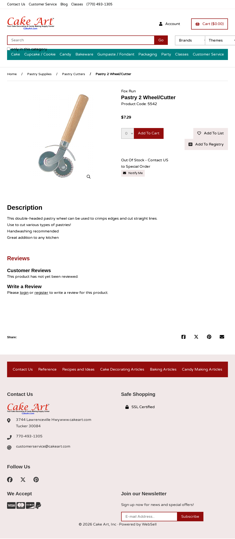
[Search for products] (80, 40)
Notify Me (133, 173)
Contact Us (16, 4)
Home (12, 74)
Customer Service (43, 4)
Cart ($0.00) (209, 23)
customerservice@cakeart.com (43, 447)
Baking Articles (163, 369)
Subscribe (190, 517)
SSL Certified (140, 407)
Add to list (210, 133)
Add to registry (206, 144)
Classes (78, 4)
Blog (65, 4)
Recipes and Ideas (78, 369)
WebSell (149, 524)
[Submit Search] (161, 40)
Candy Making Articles (202, 369)
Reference (47, 369)
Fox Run (128, 91)
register (41, 293)
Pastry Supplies (39, 74)
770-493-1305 (29, 436)
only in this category (27, 49)
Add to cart (149, 133)
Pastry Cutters (73, 74)
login (24, 293)
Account (169, 23)
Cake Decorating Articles (122, 369)
